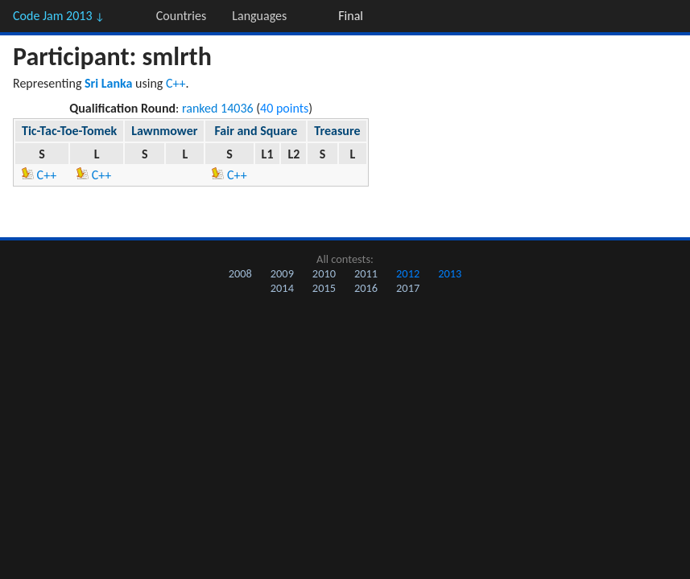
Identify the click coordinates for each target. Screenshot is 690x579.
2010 (324, 273)
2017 (407, 288)
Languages (259, 15)
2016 (366, 288)
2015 (324, 288)
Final (350, 15)
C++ (176, 83)
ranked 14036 (218, 108)
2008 (240, 273)
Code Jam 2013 (59, 15)
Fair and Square (255, 130)
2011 (366, 273)
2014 (282, 288)
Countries (181, 15)
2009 (282, 273)
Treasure (337, 130)
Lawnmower (164, 130)
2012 (407, 273)
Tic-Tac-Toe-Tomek (69, 130)
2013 (449, 273)
